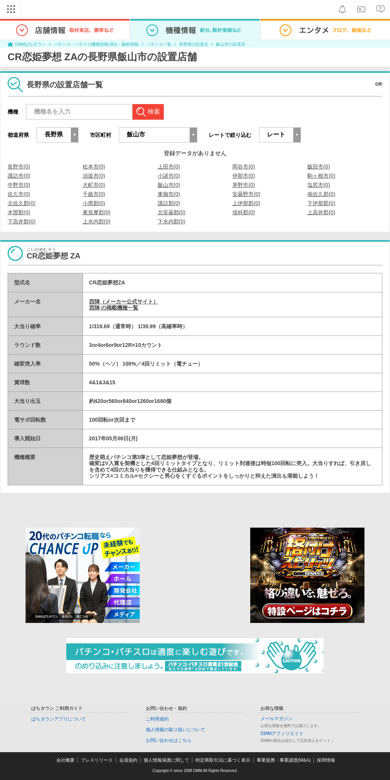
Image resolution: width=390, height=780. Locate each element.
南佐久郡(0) (321, 194)
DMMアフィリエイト (282, 733)
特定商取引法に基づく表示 (222, 760)
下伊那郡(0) (321, 203)
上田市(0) (169, 166)
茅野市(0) (243, 185)
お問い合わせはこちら (169, 740)
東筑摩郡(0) (96, 212)
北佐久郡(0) (21, 203)
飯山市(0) (169, 185)
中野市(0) (19, 185)
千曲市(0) (94, 194)
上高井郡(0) (321, 212)
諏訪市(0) (19, 175)
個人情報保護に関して (166, 760)
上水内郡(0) (96, 221)
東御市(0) (169, 194)
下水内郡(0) (171, 221)
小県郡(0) (94, 203)
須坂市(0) (94, 175)
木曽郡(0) (19, 212)
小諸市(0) (169, 175)
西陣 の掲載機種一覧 (114, 308)
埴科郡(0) (243, 212)
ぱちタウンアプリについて (58, 719)
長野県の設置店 (193, 44)
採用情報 (326, 760)
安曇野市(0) (246, 194)
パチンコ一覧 (158, 44)
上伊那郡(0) (246, 203)
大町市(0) (94, 185)
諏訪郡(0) (169, 203)
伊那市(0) (243, 175)
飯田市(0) (318, 166)
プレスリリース (97, 760)
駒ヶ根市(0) (321, 175)
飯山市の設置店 (230, 44)
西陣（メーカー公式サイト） (123, 302)
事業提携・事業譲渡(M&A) (284, 760)
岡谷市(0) (243, 166)
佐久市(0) (19, 194)
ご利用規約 (157, 719)
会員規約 (128, 760)
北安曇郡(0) (171, 212)
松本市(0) (94, 166)
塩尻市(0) (318, 185)
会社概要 (65, 760)
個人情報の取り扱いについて (175, 729)
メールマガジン (276, 718)
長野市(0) (19, 166)
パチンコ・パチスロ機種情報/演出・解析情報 (96, 44)
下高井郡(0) (21, 221)
